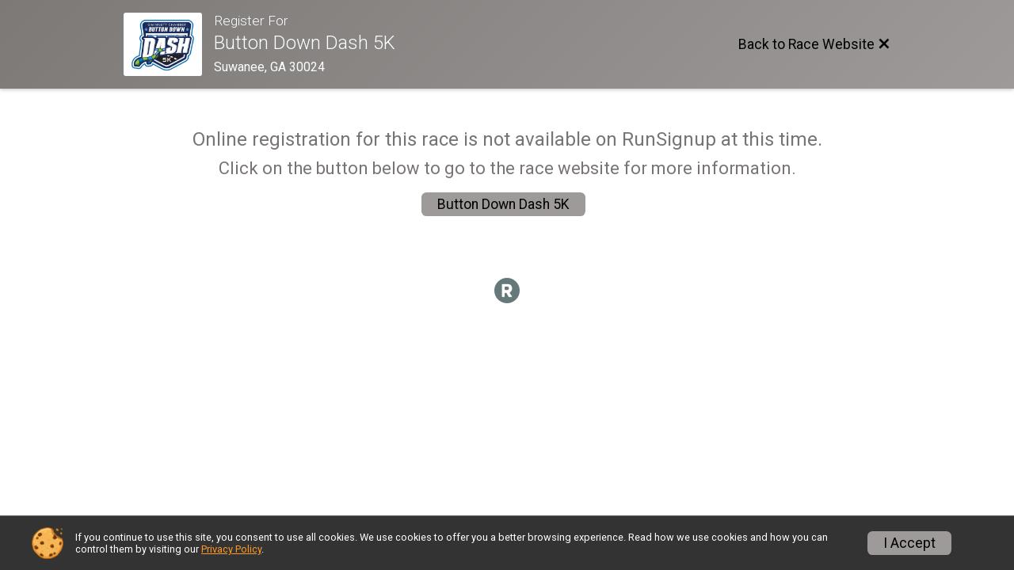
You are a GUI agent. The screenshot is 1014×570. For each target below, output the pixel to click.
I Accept (909, 543)
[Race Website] (169, 44)
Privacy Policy (231, 549)
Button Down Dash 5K (503, 204)
